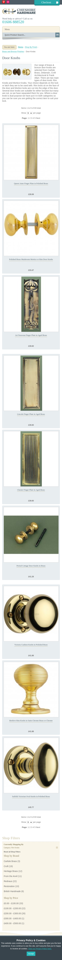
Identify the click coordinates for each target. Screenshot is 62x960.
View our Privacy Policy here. (40, 949)
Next (38, 118)
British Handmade (12, 891)
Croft (6, 866)
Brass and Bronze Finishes (13, 52)
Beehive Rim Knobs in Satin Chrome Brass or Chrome (31, 720)
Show (23, 113)
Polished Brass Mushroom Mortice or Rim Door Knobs (31, 259)
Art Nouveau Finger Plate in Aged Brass (31, 335)
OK (57, 35)
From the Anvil (10, 876)
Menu (7, 29)
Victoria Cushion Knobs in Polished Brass (31, 645)
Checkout (46, 2)
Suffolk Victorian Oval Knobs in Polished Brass (31, 796)
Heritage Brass (11, 871)
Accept (31, 954)
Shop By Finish (31, 47)
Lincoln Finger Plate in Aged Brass (31, 414)
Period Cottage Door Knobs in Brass (31, 566)
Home (20, 47)
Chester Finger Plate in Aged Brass (31, 490)
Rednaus (8, 881)
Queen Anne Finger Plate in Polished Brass (31, 183)
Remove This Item (57, 847)
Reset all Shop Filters (12, 852)
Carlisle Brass (10, 861)
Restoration (9, 886)
